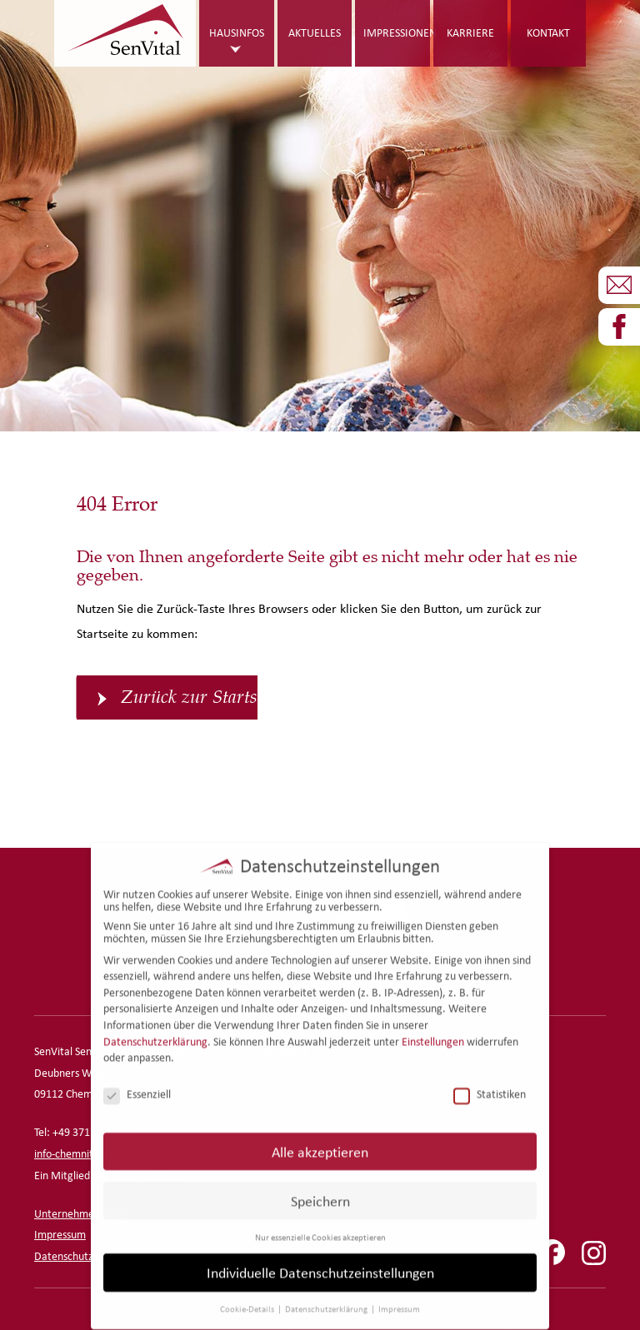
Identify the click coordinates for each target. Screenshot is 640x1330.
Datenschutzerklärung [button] (327, 1298)
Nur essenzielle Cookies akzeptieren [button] (320, 1225)
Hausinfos (236, 33)
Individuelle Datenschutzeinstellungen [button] (320, 1261)
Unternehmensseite (80, 1214)
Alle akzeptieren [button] (320, 1140)
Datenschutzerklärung (155, 1030)
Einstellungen (433, 1030)
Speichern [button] (320, 1189)
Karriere (470, 33)
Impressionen (396, 33)
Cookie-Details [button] (248, 1298)
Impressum (60, 1234)
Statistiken (489, 1083)
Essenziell (137, 1083)
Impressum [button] (399, 1298)
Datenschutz (63, 1256)
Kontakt (548, 33)
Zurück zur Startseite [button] (189, 697)
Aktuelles (314, 33)
